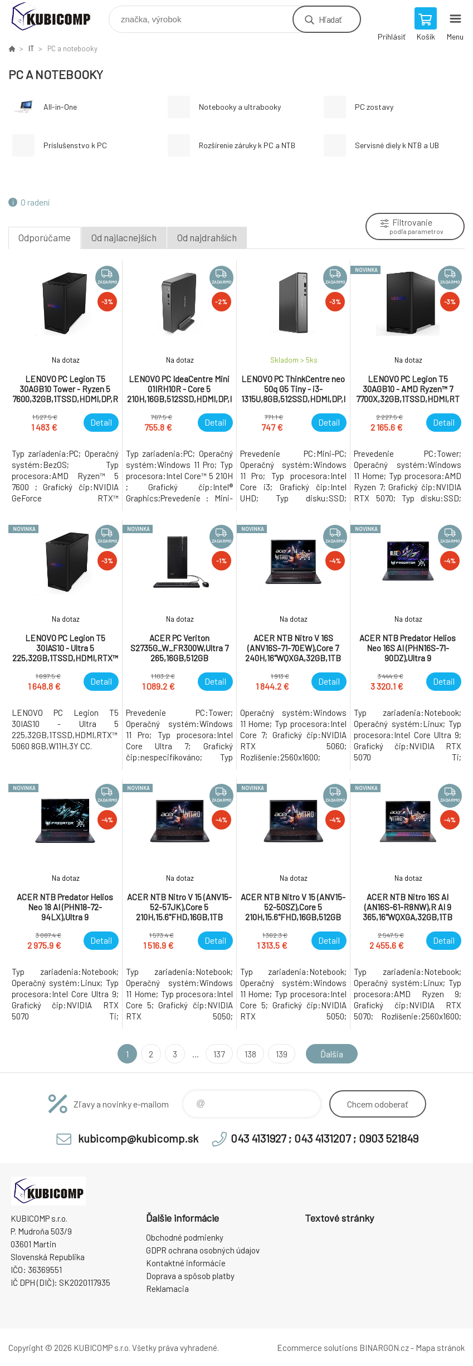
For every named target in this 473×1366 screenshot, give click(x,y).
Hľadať (330, 19)
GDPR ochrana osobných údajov (203, 1250)
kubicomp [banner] (57, 16)
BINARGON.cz (384, 1348)
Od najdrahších (207, 237)
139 (281, 1053)
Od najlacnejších (124, 237)
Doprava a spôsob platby (190, 1276)
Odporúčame (44, 237)
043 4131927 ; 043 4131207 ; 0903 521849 (324, 1138)
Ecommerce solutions (317, 1348)
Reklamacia (167, 1289)
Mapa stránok (440, 1348)
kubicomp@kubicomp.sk (138, 1138)
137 (219, 1053)
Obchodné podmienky (184, 1237)
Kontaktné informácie (186, 1263)
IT (31, 48)
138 (250, 1053)
